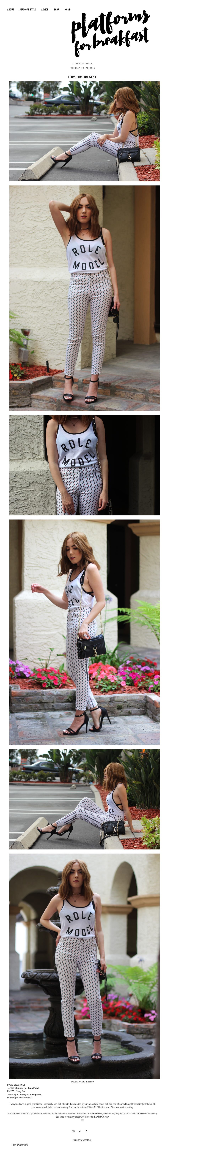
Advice (44, 9)
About (10, 9)
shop (56, 9)
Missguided (35, 1094)
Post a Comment (20, 1145)
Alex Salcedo (87, 1081)
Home (67, 9)
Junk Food (33, 1088)
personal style (28, 9)
